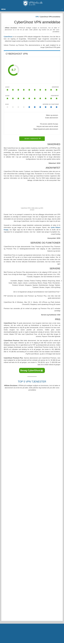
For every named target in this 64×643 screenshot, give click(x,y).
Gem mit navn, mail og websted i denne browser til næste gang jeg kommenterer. (31, 499)
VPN (37, 17)
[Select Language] (16, 522)
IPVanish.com (11, 445)
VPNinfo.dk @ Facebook (54, 522)
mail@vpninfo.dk (57, 526)
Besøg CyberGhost (30, 370)
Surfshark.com (11, 423)
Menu (3, 9)
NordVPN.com (11, 412)
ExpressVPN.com (11, 401)
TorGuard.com (11, 434)
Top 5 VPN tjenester (32, 381)
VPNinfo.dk (36, 533)
